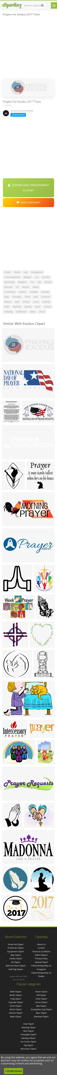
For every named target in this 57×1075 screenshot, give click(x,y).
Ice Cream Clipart (28, 1041)
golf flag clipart (15, 969)
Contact (41, 947)
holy (7, 296)
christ (42, 311)
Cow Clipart (28, 1023)
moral (35, 287)
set (39, 282)
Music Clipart (16, 1009)
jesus (37, 306)
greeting (8, 311)
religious (22, 282)
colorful (46, 277)
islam (32, 311)
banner (25, 287)
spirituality (9, 282)
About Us (41, 944)
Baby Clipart (15, 1016)
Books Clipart (16, 995)
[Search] (42, 5)
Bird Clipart (28, 1031)
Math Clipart (15, 991)
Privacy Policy (41, 958)
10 (17, 287)
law (26, 272)
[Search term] (35, 5)
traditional (21, 311)
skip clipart (15, 955)
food (27, 296)
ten (32, 282)
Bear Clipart (41, 1012)
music (17, 272)
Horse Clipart (41, 1002)
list (36, 277)
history (48, 282)
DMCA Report (41, 955)
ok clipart (15, 962)
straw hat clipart (15, 944)
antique (22, 292)
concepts (17, 296)
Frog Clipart (15, 998)
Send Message (18, 115)
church (26, 301)
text (36, 296)
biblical (8, 301)
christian (45, 296)
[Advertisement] (28, 48)
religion (27, 277)
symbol (28, 306)
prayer (7, 272)
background (37, 272)
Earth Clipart (15, 1005)
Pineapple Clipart (28, 1034)
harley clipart (15, 958)
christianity (10, 292)
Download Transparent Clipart (28, 187)
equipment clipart (15, 951)
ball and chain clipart (16, 965)
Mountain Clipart (28, 1048)
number (45, 292)
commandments (12, 277)
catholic (46, 301)
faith (7, 306)
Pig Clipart (28, 1045)
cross (36, 301)
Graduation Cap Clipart (41, 1009)
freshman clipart (16, 947)
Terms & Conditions (41, 951)
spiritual (8, 287)
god (17, 301)
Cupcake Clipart (16, 1002)
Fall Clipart (41, 995)
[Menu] (54, 5)
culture (47, 306)
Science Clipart (15, 1012)
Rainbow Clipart (41, 1016)
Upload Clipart (41, 962)
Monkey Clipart (28, 1038)
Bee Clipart (41, 1005)
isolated (33, 292)
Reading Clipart (28, 1027)
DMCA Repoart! (29, 202)
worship (17, 306)
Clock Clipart (41, 998)
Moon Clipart (41, 991)
